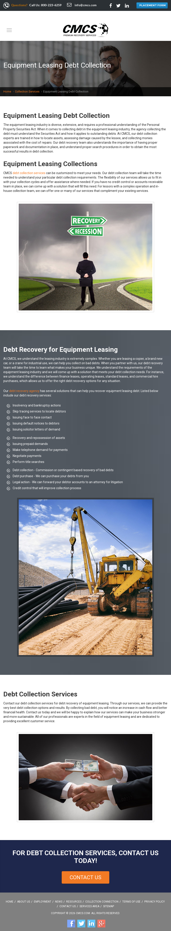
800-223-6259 (52, 5)
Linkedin (91, 919)
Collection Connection (101, 897)
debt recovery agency (24, 386)
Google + (101, 919)
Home (7, 87)
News (58, 897)
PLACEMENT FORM (151, 5)
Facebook (71, 919)
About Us (23, 897)
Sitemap (108, 902)
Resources (73, 897)
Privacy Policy (154, 897)
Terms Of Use (131, 897)
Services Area (89, 902)
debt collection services (29, 169)
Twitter (81, 919)
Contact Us (85, 873)
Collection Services (27, 87)
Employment (42, 897)
